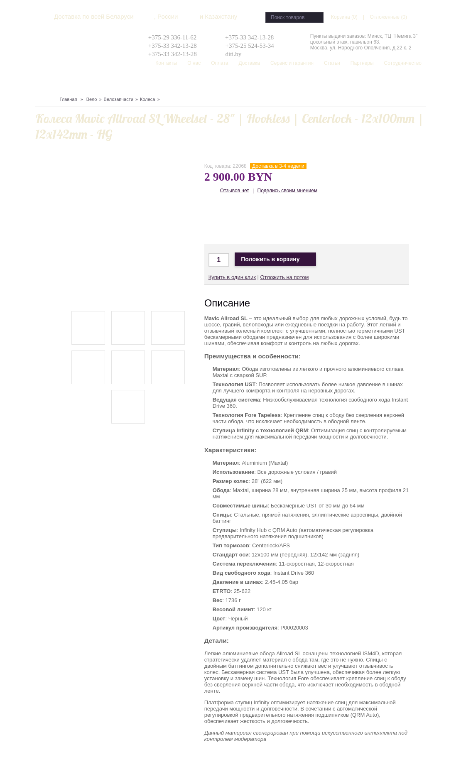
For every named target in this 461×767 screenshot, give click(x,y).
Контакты (166, 63)
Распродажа (267, 83)
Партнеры (362, 63)
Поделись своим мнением (287, 191)
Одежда (124, 83)
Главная (68, 99)
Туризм (145, 83)
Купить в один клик (232, 277)
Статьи (332, 63)
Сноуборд (62, 83)
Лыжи (85, 83)
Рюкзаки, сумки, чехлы (187, 83)
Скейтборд (235, 83)
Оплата (219, 63)
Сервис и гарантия (292, 63)
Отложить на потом (284, 277)
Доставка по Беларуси (265, 220)
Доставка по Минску (216, 220)
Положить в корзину (275, 259)
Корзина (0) (344, 17)
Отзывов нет (234, 191)
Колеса (147, 99)
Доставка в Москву (241, 220)
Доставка (249, 63)
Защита (103, 83)
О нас (194, 63)
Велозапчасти (118, 99)
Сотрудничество (403, 63)
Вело (42, 83)
